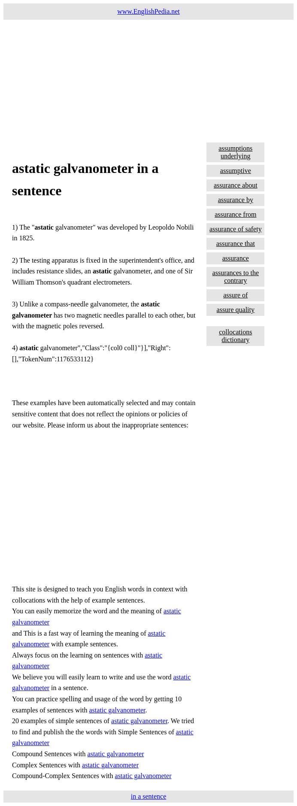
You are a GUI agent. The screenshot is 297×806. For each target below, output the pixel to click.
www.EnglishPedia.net (148, 11)
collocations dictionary (235, 335)
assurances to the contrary (235, 276)
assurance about (236, 185)
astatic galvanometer (117, 710)
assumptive (235, 170)
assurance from (235, 214)
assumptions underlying (235, 152)
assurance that (235, 243)
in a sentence (149, 796)
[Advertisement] (148, 80)
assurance (235, 258)
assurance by (235, 199)
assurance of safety (235, 229)
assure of (235, 295)
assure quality (236, 309)
